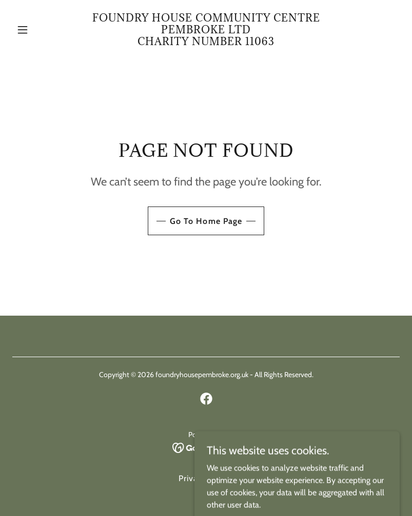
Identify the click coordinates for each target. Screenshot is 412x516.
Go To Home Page (206, 221)
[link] (206, 42)
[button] (41, 29)
